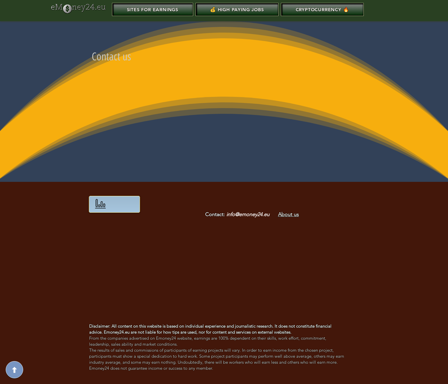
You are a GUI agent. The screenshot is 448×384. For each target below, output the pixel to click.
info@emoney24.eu (247, 214)
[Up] (14, 369)
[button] (237, 9)
